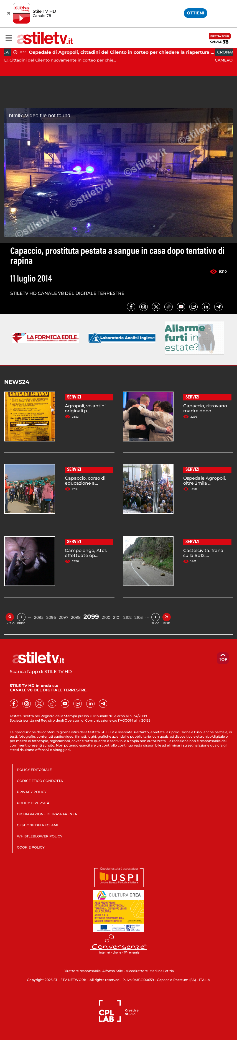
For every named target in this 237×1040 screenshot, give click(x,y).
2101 (117, 617)
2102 (127, 617)
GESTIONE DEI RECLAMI (37, 825)
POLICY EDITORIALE (34, 770)
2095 (39, 617)
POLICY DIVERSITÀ (33, 803)
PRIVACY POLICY (32, 792)
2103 (138, 617)
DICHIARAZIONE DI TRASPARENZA (47, 814)
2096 (51, 617)
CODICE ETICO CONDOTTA (40, 781)
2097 (63, 617)
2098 (76, 617)
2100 (106, 617)
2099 (91, 616)
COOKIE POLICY (31, 847)
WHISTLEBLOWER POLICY (39, 836)
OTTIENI (195, 13)
